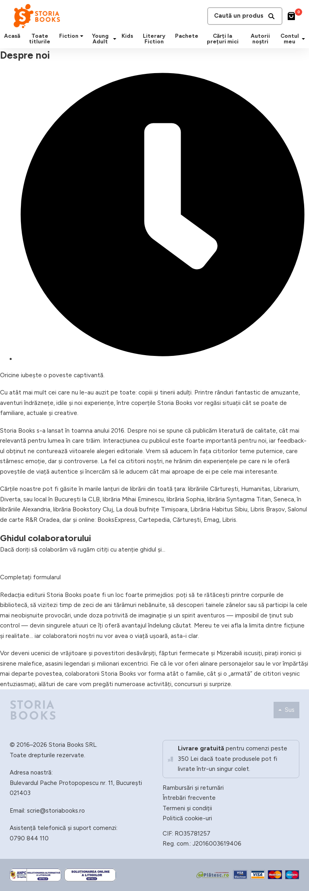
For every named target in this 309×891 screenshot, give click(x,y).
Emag (211, 519)
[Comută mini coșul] (291, 16)
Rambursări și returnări (193, 787)
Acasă (12, 36)
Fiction (68, 36)
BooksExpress (116, 519)
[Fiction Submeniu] (81, 36)
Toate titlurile (39, 39)
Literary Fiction (154, 39)
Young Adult (100, 39)
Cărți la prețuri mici (223, 39)
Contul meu (289, 39)
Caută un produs (245, 16)
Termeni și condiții (187, 808)
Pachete (186, 36)
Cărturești (187, 519)
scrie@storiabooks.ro (56, 810)
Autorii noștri (260, 39)
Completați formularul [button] (30, 577)
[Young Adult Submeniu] (114, 39)
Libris (229, 519)
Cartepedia (154, 519)
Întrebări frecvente (189, 797)
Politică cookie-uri (187, 818)
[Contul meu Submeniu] (303, 39)
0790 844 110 (29, 838)
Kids (127, 36)
